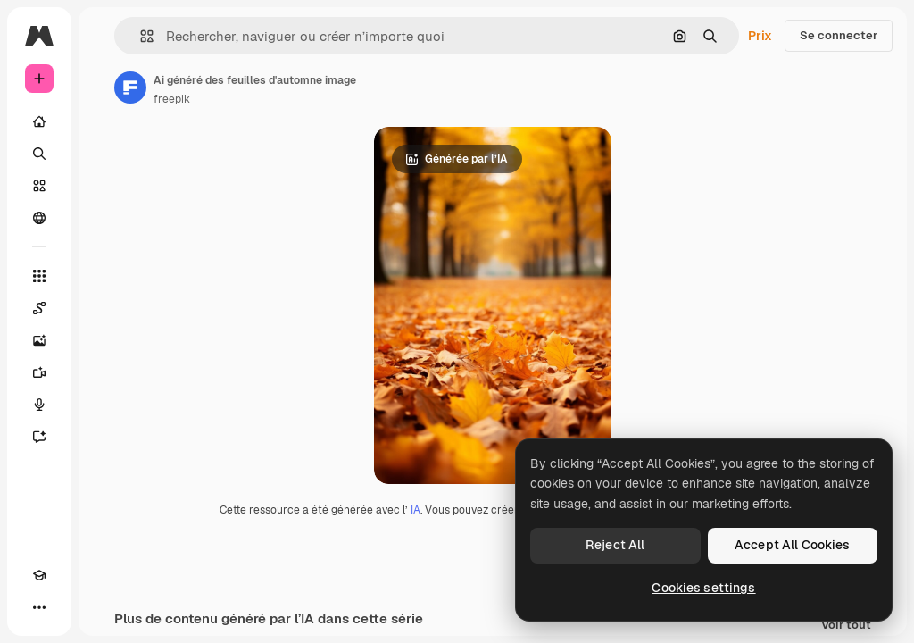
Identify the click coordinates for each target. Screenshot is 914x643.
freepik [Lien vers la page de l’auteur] (172, 99)
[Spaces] (39, 308)
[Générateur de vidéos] (39, 372)
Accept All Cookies (793, 545)
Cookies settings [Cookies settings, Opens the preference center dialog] (703, 588)
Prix (760, 36)
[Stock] (39, 185)
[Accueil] (39, 121)
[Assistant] (39, 436)
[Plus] (39, 607)
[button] (139, 36)
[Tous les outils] (39, 276)
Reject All (615, 545)
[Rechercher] (39, 153)
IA (415, 510)
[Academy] (39, 575)
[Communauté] (39, 218)
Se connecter (838, 35)
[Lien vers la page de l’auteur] (130, 87)
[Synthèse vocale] (39, 404)
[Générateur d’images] (39, 340)
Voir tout (846, 625)
